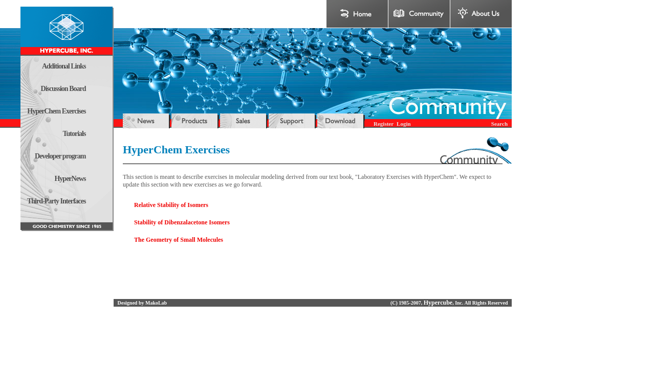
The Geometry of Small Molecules (178, 239)
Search (499, 124)
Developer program (60, 156)
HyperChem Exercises (56, 111)
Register (384, 124)
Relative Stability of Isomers (171, 205)
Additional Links (64, 66)
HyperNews (69, 178)
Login (404, 124)
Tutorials (74, 133)
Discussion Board (63, 89)
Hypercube (438, 302)
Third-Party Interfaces (56, 201)
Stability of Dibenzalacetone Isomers (182, 222)
